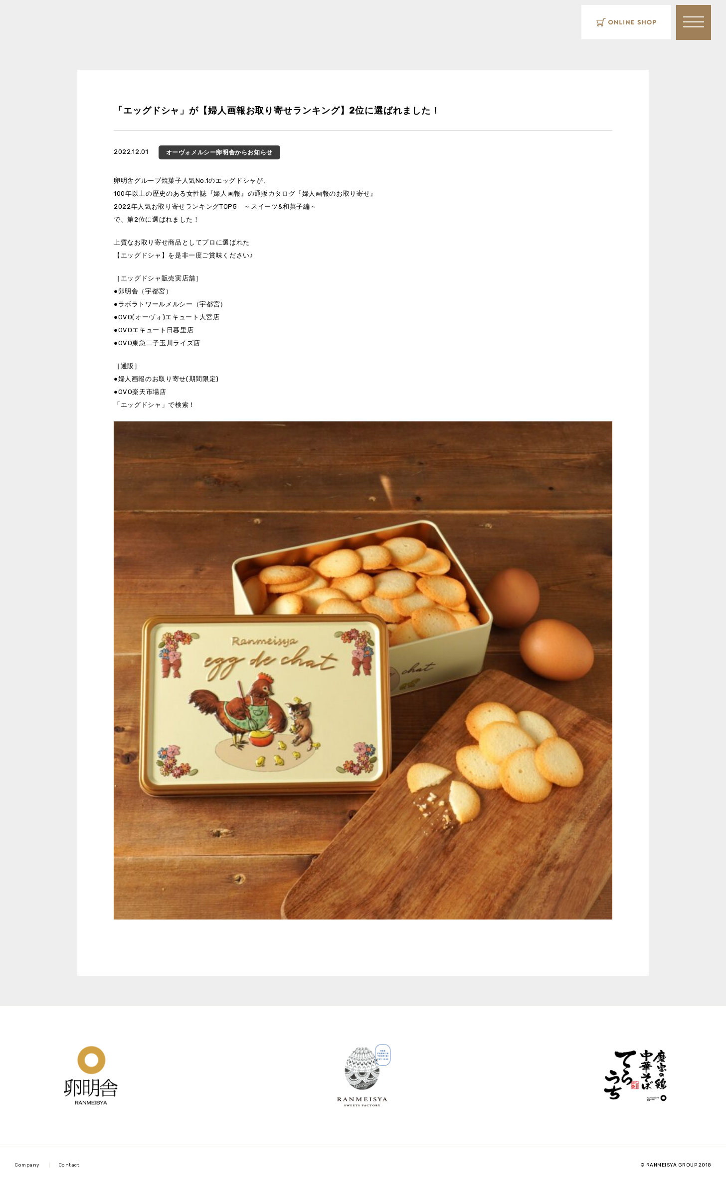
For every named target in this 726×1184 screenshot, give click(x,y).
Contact (69, 1165)
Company (27, 1165)
